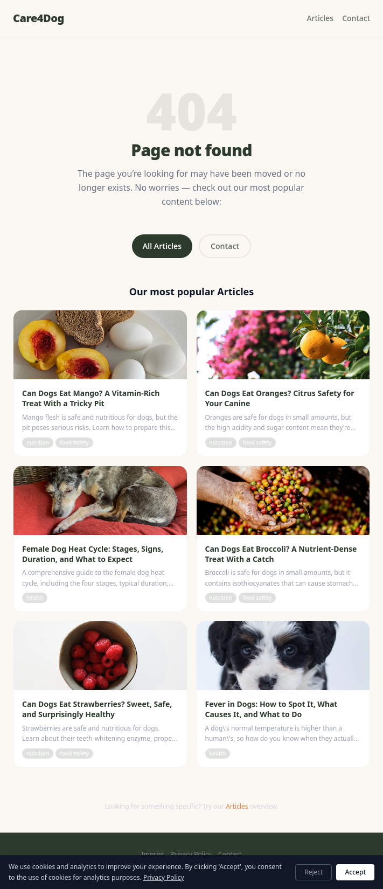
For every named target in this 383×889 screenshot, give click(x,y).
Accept (355, 872)
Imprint (153, 854)
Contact (356, 18)
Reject (313, 872)
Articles (320, 18)
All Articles (162, 246)
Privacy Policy (191, 854)
